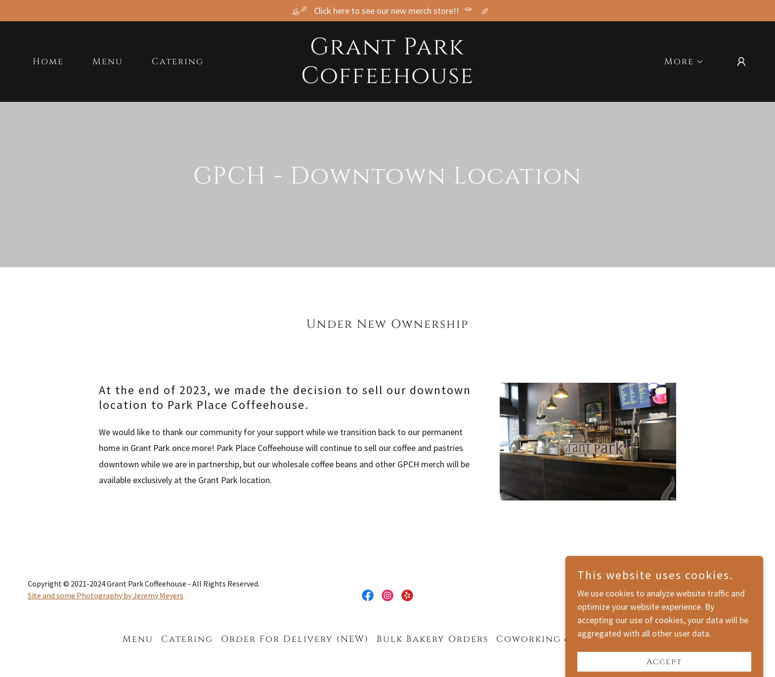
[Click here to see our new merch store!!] (387, 10)
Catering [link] (178, 61)
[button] (679, 62)
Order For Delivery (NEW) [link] (295, 639)
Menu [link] (107, 61)
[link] (387, 80)
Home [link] (48, 61)
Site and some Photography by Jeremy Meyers (105, 595)
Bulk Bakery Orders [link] (432, 639)
